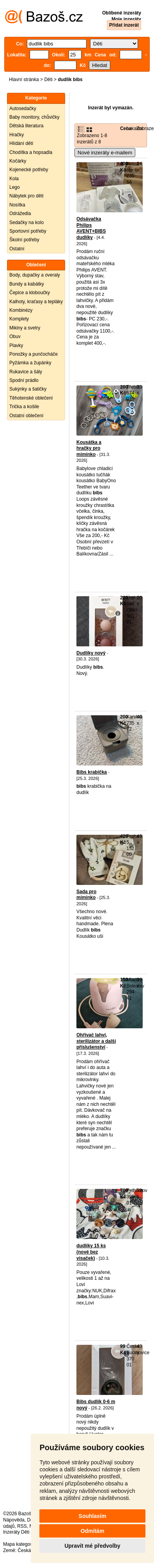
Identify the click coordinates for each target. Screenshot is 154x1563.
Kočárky (17, 161)
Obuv (15, 336)
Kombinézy (20, 310)
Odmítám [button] (92, 1531)
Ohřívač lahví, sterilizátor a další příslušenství (96, 1041)
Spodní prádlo (24, 380)
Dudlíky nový (91, 653)
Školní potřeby (24, 239)
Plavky (16, 345)
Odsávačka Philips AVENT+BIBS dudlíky (91, 228)
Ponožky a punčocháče (33, 354)
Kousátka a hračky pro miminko (88, 448)
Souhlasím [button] (92, 1516)
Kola (14, 178)
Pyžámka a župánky (30, 362)
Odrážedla (20, 213)
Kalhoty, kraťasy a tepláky (36, 301)
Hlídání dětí (21, 143)
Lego (14, 187)
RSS (22, 1526)
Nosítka (17, 205)
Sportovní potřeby (27, 231)
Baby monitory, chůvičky (34, 117)
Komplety (19, 319)
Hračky (16, 134)
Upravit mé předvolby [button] (92, 1546)
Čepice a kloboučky (29, 292)
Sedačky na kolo (26, 222)
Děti (48, 79)
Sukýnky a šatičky (27, 389)
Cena (125, 128)
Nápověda (14, 1520)
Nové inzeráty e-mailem (105, 153)
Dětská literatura (26, 125)
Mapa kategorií (18, 1544)
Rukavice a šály (25, 371)
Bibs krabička (91, 772)
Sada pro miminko (86, 895)
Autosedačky (22, 108)
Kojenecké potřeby (28, 169)
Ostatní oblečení (26, 415)
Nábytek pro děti (26, 196)
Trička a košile (24, 406)
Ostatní (17, 248)
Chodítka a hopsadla (30, 152)
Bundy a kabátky (26, 284)
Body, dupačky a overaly (34, 275)
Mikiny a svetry (24, 328)
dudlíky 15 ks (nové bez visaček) (91, 1252)
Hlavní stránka (24, 79)
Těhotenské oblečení (31, 398)
